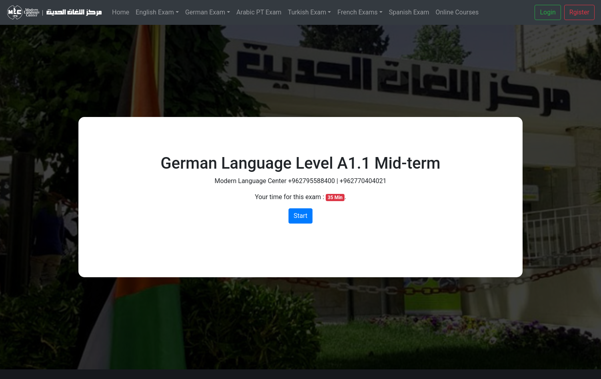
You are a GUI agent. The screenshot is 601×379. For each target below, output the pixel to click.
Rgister (579, 12)
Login (547, 12)
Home (120, 12)
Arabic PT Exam (259, 12)
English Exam (155, 12)
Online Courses (457, 12)
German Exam (205, 12)
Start (300, 216)
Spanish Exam (409, 12)
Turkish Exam (307, 12)
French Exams (357, 12)
